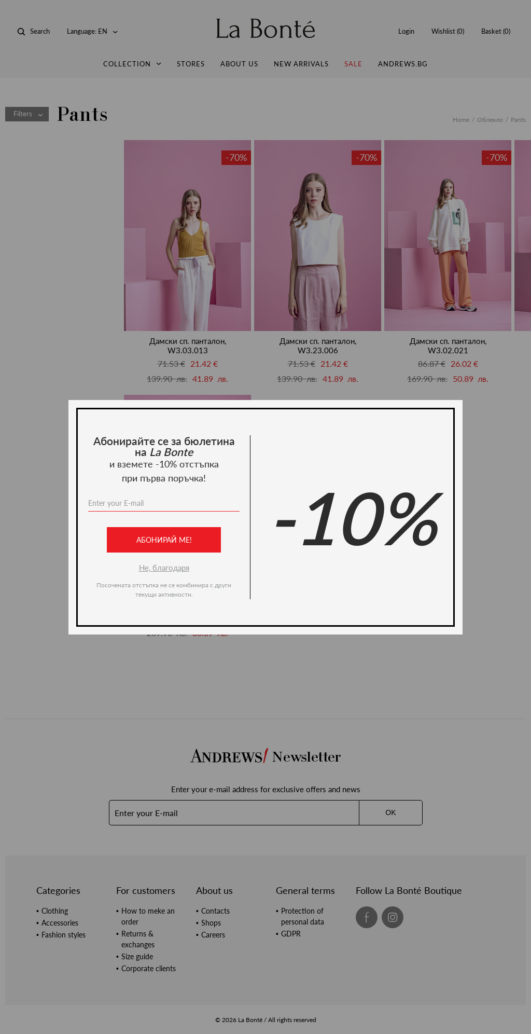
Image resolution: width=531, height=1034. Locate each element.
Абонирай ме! (164, 539)
